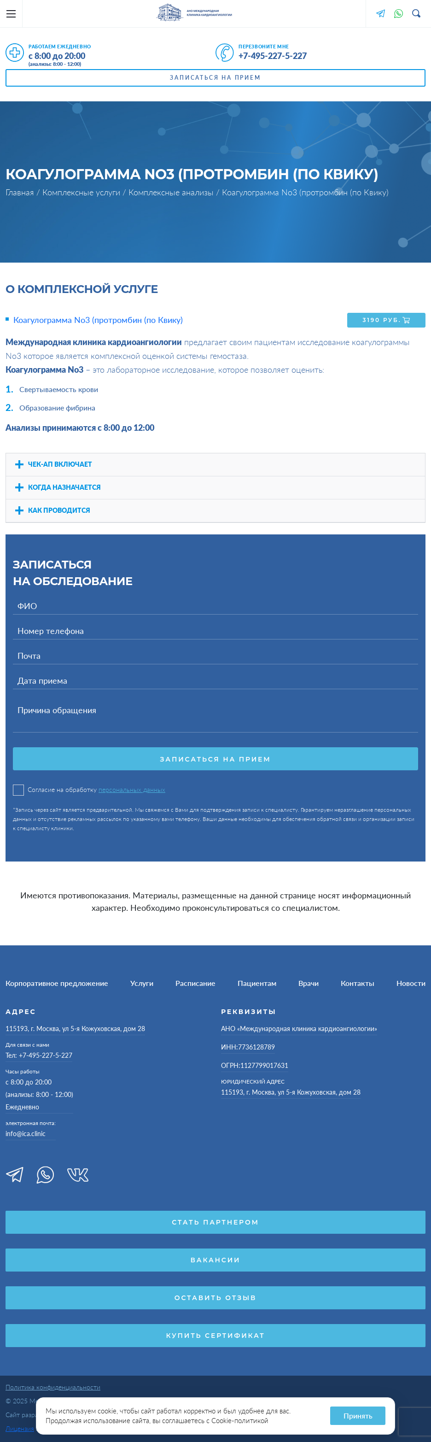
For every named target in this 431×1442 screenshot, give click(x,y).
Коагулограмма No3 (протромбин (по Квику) (98, 320)
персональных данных (132, 789)
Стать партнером (215, 1222)
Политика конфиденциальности (53, 1386)
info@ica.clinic (26, 1133)
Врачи (308, 982)
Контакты (357, 982)
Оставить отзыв (215, 1297)
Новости (410, 982)
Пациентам (257, 982)
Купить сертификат (215, 1335)
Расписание (195, 982)
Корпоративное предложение (57, 982)
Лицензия (20, 1428)
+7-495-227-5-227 (273, 56)
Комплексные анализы (172, 192)
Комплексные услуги (82, 192)
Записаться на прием (215, 77)
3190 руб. (386, 319)
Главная (21, 192)
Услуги (141, 982)
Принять (358, 1415)
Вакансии (216, 1259)
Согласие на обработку (89, 789)
